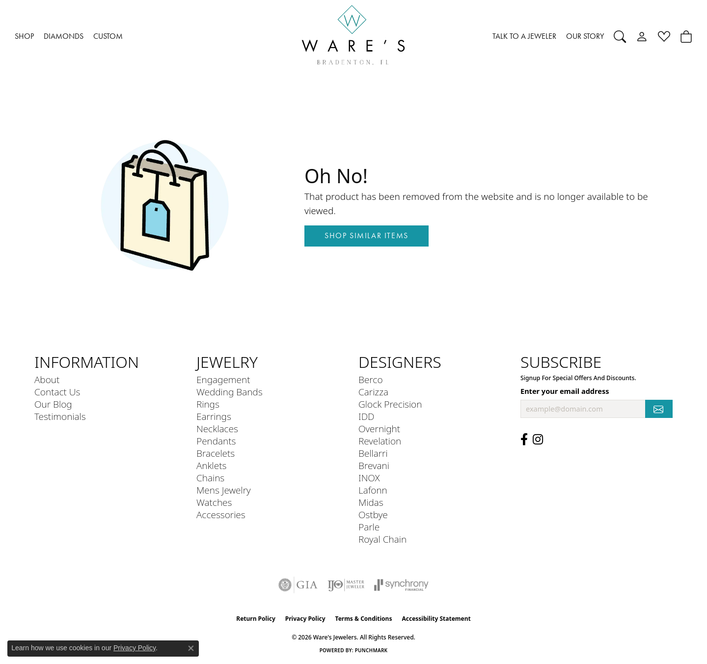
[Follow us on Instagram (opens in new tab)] (538, 439)
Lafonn (372, 490)
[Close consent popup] (191, 648)
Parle (369, 526)
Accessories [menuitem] (220, 514)
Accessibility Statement (436, 618)
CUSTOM (108, 36)
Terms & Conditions (363, 618)
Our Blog (53, 404)
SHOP (24, 36)
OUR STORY (585, 36)
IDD (366, 416)
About (46, 379)
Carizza (373, 391)
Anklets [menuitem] (211, 465)
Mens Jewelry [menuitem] (223, 490)
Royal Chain (382, 539)
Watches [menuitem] (214, 502)
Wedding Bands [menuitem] (229, 391)
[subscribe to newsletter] (659, 409)
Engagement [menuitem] (223, 379)
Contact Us (57, 391)
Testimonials (60, 416)
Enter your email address (564, 391)
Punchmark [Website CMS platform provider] (371, 650)
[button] (620, 36)
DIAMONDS (63, 36)
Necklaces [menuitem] (217, 428)
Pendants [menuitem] (216, 440)
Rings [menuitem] (207, 404)
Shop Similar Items (366, 235)
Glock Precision (390, 404)
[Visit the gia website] (298, 585)
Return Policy (255, 618)
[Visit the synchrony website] (401, 585)
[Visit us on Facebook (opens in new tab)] (524, 439)
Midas (370, 502)
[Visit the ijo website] (345, 585)
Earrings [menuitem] (213, 416)
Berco (370, 379)
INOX (369, 477)
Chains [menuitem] (210, 477)
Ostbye (373, 514)
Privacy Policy (305, 618)
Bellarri (373, 453)
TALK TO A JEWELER (524, 36)
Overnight (379, 428)
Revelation (379, 440)
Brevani (373, 465)
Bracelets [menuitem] (215, 453)
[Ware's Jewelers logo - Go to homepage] (353, 36)
